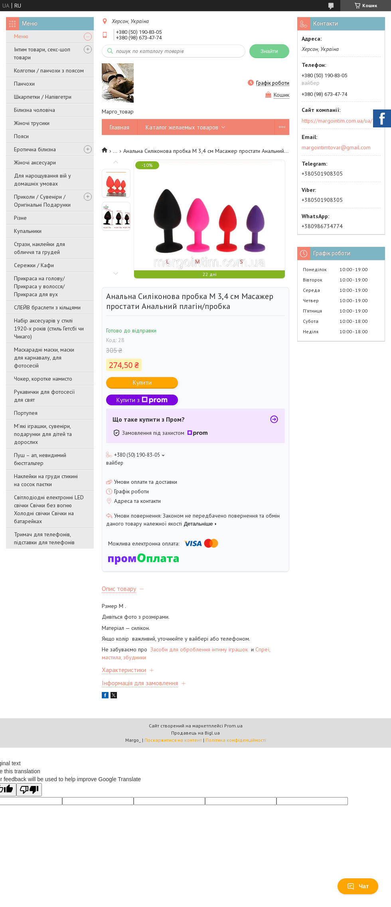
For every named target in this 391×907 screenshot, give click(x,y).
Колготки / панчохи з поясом (49, 70)
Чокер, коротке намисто (43, 378)
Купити (142, 382)
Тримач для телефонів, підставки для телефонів (44, 538)
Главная (119, 127)
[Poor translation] (29, 789)
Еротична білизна (35, 149)
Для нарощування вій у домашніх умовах (42, 179)
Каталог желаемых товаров (182, 127)
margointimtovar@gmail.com (336, 147)
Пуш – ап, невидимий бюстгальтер (40, 459)
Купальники (27, 231)
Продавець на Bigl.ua (195, 733)
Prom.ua (233, 726)
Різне (20, 217)
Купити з (142, 400)
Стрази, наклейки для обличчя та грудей (39, 248)
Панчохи (24, 83)
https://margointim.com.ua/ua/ (337, 120)
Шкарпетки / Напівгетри (42, 96)
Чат (358, 886)
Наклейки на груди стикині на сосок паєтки (46, 480)
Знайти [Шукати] (269, 51)
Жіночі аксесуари (35, 162)
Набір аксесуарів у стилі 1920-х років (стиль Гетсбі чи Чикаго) (49, 328)
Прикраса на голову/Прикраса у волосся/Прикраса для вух (39, 286)
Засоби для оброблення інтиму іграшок (199, 649)
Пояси (21, 136)
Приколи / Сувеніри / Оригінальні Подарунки (42, 200)
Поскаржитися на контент (173, 740)
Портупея (26, 412)
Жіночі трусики (31, 123)
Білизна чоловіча (34, 109)
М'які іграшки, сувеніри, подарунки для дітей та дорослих (43, 434)
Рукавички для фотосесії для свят (44, 395)
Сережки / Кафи (34, 265)
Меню (21, 36)
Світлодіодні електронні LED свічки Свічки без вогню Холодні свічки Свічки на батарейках (49, 509)
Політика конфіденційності (235, 740)
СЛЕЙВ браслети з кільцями (47, 307)
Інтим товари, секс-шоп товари (42, 53)
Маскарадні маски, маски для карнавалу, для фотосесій (44, 357)
